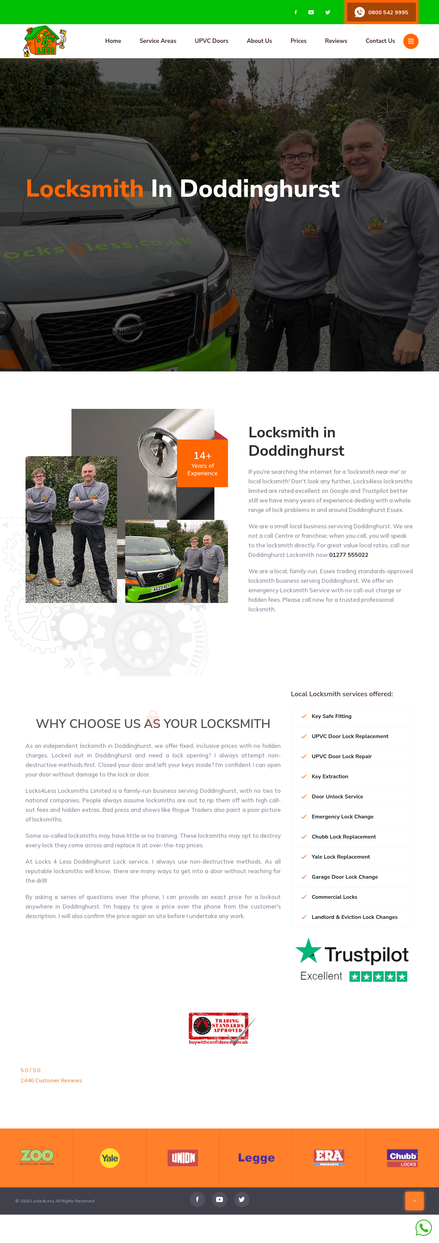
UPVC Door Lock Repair (337, 756)
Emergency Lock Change (338, 817)
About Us (259, 41)
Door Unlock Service (332, 797)
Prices (299, 41)
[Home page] (78, 41)
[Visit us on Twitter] (327, 12)
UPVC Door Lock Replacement (345, 736)
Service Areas (158, 41)
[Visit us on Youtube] (311, 12)
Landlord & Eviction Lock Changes (350, 917)
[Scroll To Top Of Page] (414, 1215)
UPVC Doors (211, 41)
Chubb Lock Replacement (339, 837)
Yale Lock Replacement (336, 857)
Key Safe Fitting (327, 716)
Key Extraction (325, 776)
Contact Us (380, 41)
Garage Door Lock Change (340, 877)
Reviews (336, 41)
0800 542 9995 (388, 12)
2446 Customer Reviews (51, 1080)
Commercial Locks (329, 897)
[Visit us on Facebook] (296, 12)
